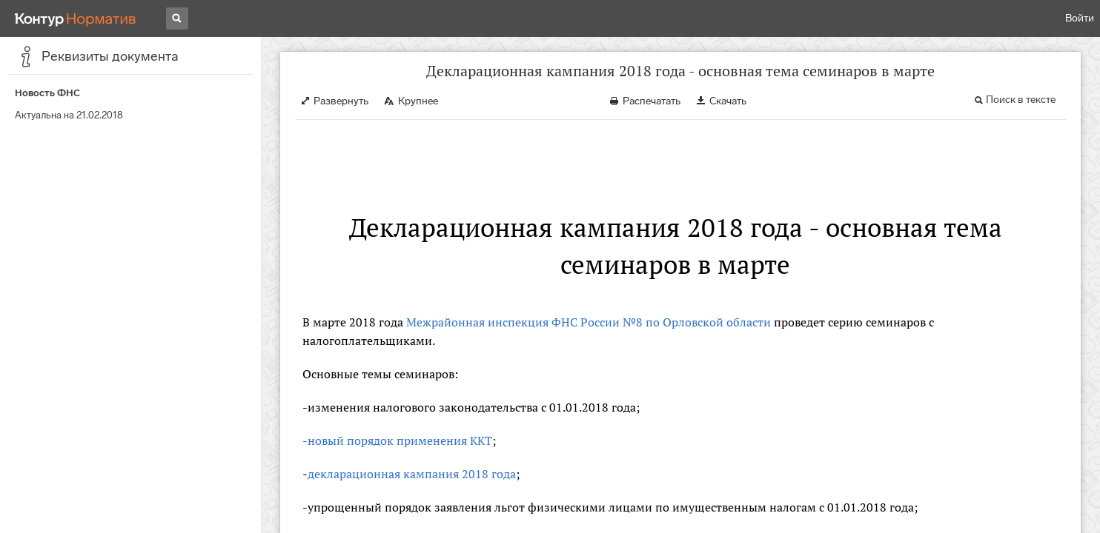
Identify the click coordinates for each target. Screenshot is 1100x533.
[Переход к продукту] (75, 18)
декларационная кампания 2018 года (412, 474)
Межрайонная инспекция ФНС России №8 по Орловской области (588, 322)
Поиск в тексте (1021, 99)
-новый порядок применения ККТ (397, 440)
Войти (1079, 18)
